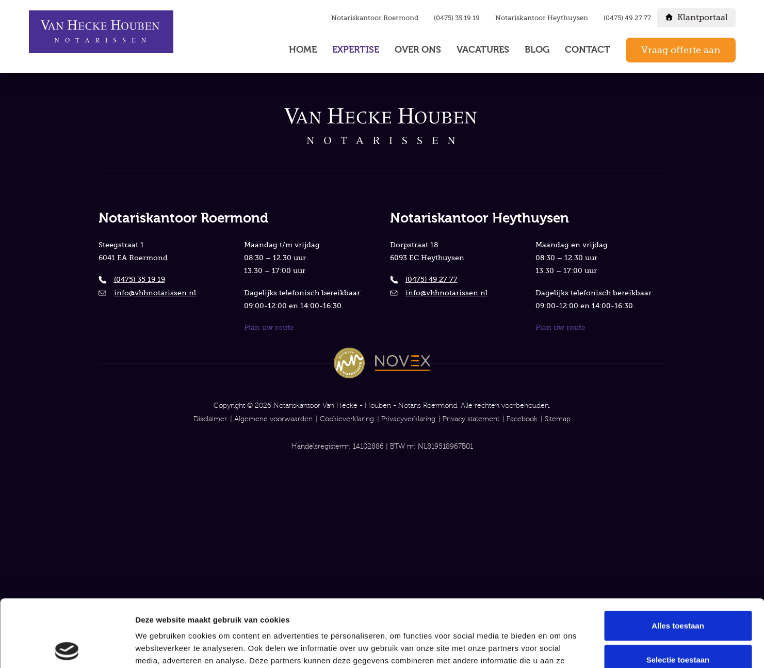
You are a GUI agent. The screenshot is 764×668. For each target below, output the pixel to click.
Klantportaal (702, 17)
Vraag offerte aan (680, 50)
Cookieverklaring (347, 419)
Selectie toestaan (678, 592)
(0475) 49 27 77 (627, 18)
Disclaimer (210, 419)
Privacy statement (471, 419)
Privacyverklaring (408, 419)
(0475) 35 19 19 (457, 18)
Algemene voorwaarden (273, 419)
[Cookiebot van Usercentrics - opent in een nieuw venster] (67, 648)
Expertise (355, 49)
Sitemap (558, 419)
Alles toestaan (678, 558)
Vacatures (483, 49)
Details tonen (557, 648)
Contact (587, 49)
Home (303, 49)
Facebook (522, 419)
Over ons (418, 49)
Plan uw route (269, 327)
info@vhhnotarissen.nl (155, 293)
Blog (537, 49)
